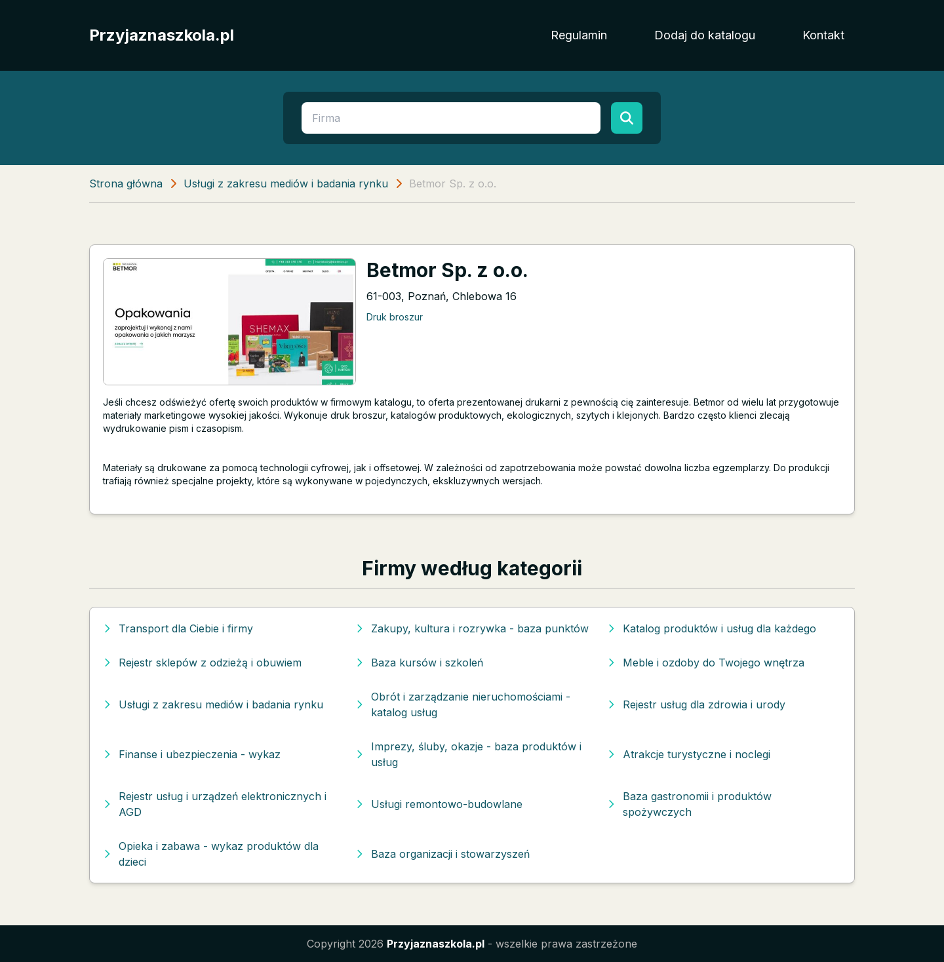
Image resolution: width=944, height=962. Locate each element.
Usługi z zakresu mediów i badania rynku (286, 183)
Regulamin (579, 35)
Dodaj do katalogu (704, 35)
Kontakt (823, 35)
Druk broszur (394, 316)
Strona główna (126, 183)
